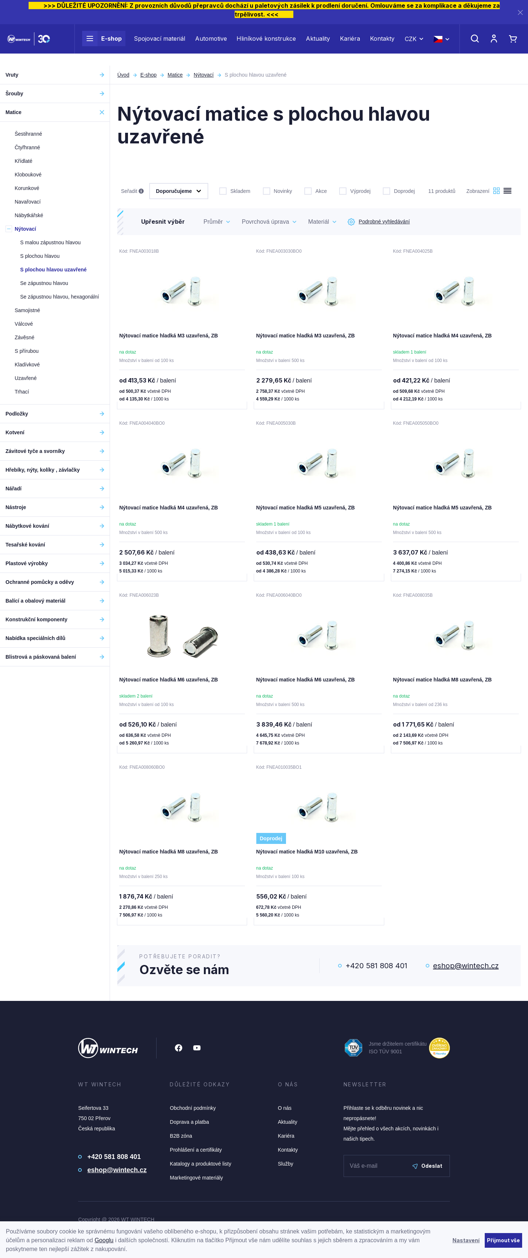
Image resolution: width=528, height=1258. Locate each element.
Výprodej (354, 190)
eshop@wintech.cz (466, 968)
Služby (285, 1167)
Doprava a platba (189, 1125)
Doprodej (399, 190)
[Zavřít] (520, 12)
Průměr (213, 222)
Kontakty (382, 44)
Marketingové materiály (196, 1181)
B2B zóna (181, 1139)
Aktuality (318, 44)
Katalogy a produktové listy (200, 1167)
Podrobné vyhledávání (379, 222)
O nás (285, 1111)
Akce (315, 190)
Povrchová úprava (265, 222)
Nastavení (466, 1240)
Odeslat (427, 1169)
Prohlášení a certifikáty (196, 1153)
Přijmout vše (503, 1240)
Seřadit (132, 191)
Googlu (104, 1240)
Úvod (123, 75)
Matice (175, 75)
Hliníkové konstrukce (266, 44)
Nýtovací (203, 75)
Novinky (277, 190)
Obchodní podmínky (193, 1111)
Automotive (211, 44)
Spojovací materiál (159, 44)
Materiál (318, 222)
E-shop (102, 44)
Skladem (234, 190)
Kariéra (350, 44)
